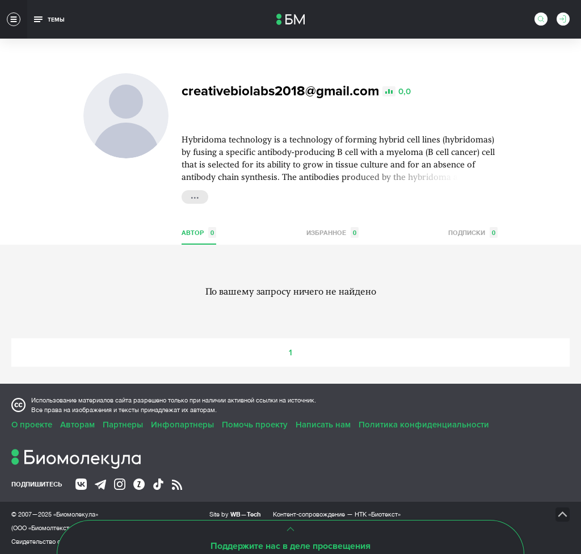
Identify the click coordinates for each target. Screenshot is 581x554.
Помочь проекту (255, 424)
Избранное (332, 232)
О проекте (31, 424)
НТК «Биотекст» (378, 514)
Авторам (77, 424)
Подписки (473, 232)
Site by (235, 514)
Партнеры (123, 424)
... (195, 196)
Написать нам (323, 424)
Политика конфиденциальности (424, 424)
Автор (199, 232)
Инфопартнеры (182, 424)
